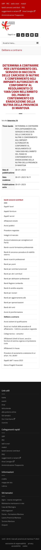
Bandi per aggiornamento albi (15, 297)
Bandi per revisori (10, 293)
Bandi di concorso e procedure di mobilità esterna (19, 253)
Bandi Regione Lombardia (13, 283)
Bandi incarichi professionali (14, 259)
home (4, 397)
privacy (30, 543)
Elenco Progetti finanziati (13, 365)
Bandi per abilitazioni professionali (16, 278)
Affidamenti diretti (11, 221)
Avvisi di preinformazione (13, 312)
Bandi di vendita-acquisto (13, 288)
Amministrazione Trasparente (13, 15)
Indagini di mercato (11, 235)
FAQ (23, 7)
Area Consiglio (29, 11)
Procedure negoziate (11, 230)
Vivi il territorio (8, 419)
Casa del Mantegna (9, 507)
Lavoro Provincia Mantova (11, 517)
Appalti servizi (9, 216)
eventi (4, 401)
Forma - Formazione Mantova (13, 514)
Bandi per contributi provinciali (15, 269)
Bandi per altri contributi (13, 273)
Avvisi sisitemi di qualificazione (15, 321)
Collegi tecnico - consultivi (14, 333)
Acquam (5, 525)
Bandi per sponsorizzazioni (14, 302)
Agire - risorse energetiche (12, 499)
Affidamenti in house (11, 348)
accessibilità (15, 546)
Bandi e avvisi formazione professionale (18, 247)
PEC (7, 3)
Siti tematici (6, 415)
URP (3, 3)
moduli (23, 3)
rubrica (4, 486)
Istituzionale (6, 408)
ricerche (5, 422)
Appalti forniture (10, 211)
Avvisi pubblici (9, 225)
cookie (25, 546)
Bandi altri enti (9, 307)
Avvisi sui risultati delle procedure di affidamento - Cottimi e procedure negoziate (20, 327)
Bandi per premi (10, 264)
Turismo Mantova (8, 521)
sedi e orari (15, 3)
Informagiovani (7, 510)
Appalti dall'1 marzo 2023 (13, 360)
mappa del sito (7, 482)
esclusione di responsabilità (15, 543)
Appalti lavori (9, 206)
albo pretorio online (9, 412)
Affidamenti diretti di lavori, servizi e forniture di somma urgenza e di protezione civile (20, 341)
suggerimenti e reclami (11, 11)
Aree (3, 404)
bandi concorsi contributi (11, 7)
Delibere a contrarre (11, 316)
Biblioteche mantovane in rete (13, 503)
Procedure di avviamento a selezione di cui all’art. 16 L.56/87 (19, 354)
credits (4, 479)
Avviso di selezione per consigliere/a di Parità (18, 241)
